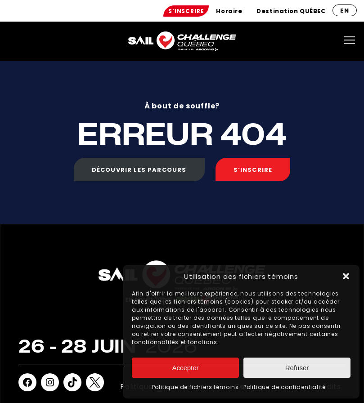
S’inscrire (186, 11)
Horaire (229, 11)
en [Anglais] (344, 10)
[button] (346, 276)
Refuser (297, 368)
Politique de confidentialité (284, 387)
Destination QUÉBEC (290, 11)
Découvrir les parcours (139, 170)
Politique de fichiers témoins (195, 387)
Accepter (185, 368)
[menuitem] (186, 11)
